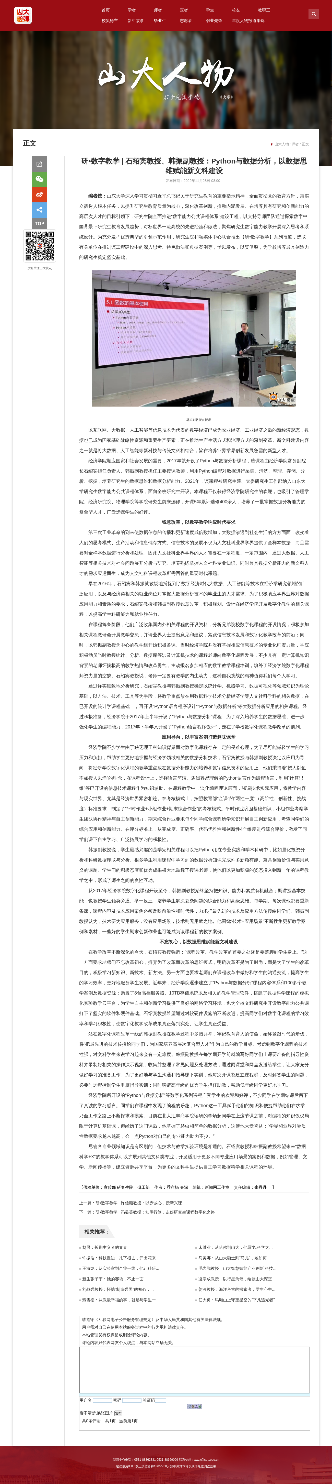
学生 (210, 10)
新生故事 (136, 20)
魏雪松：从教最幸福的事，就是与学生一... (120, 1300)
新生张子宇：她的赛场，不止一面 (113, 1279)
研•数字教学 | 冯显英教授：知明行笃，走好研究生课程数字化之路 (155, 1212)
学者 (132, 10)
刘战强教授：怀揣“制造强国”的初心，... (118, 1289)
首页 (106, 10)
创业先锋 (214, 20)
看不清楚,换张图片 (96, 1413)
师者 (158, 10)
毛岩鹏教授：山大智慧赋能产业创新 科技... (237, 1268)
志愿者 (186, 20)
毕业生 (160, 20)
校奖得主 (110, 20)
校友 (236, 10)
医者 (184, 10)
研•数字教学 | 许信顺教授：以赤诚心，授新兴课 (139, 1203)
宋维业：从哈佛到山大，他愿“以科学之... (235, 1247)
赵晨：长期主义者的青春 (104, 1247)
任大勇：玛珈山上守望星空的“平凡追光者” (236, 1300)
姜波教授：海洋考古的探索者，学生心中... (236, 1289)
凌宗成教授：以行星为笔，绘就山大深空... (236, 1279)
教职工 (264, 10)
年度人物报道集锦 (248, 20)
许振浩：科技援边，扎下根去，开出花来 (119, 1258)
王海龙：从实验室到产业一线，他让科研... (120, 1268)
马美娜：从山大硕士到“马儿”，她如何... (234, 1258)
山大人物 (282, 144)
